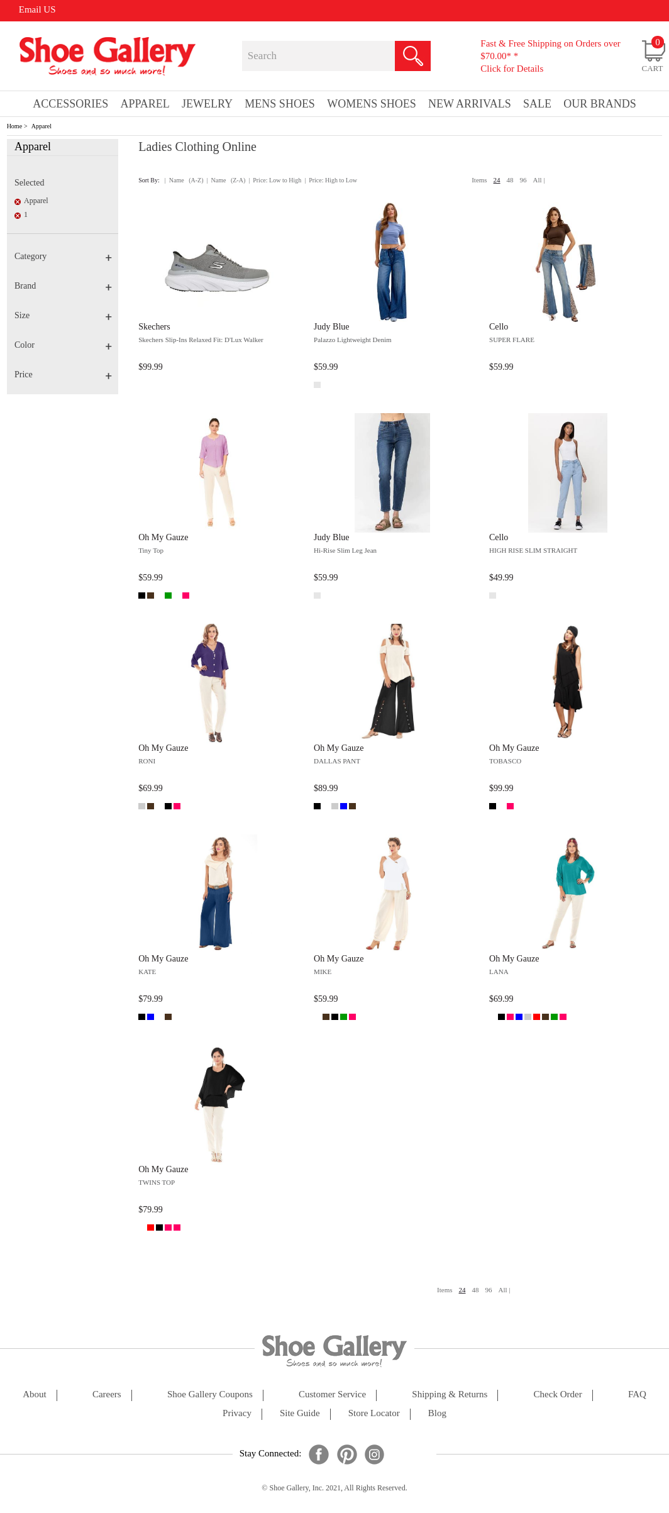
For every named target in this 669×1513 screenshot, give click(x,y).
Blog (437, 1413)
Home (14, 126)
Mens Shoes (280, 103)
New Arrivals (469, 103)
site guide (300, 1413)
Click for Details (511, 69)
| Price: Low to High (274, 180)
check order (558, 1394)
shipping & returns (449, 1394)
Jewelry (207, 103)
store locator (374, 1413)
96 (523, 180)
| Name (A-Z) (184, 180)
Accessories (70, 103)
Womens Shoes (371, 103)
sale (537, 103)
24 (497, 180)
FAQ (637, 1394)
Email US (37, 9)
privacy (237, 1413)
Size (63, 315)
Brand (63, 286)
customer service (332, 1394)
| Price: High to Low (330, 180)
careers (106, 1394)
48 (510, 180)
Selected (29, 182)
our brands (599, 103)
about (35, 1394)
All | (539, 180)
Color (63, 345)
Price (63, 374)
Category (63, 256)
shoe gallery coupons (210, 1394)
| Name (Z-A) (226, 180)
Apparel (41, 126)
